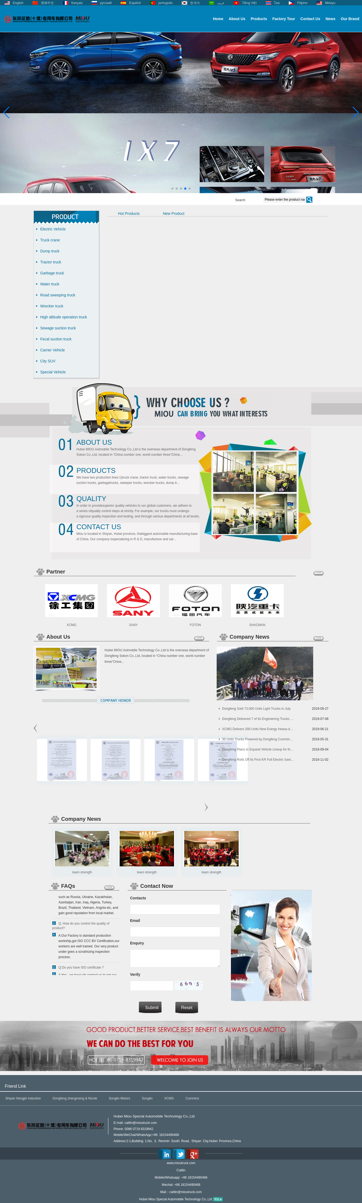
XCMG (71, 625)
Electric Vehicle (53, 229)
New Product (173, 213)
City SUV (48, 361)
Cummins (192, 1098)
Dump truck (50, 251)
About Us (237, 19)
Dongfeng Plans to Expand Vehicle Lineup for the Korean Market (258, 749)
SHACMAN (257, 625)
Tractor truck (50, 262)
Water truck (49, 284)
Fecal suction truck (56, 339)
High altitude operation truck (63, 317)
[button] (172, 188)
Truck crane (50, 240)
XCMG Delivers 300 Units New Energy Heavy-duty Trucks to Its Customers (258, 729)
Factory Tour (283, 19)
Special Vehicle (53, 372)
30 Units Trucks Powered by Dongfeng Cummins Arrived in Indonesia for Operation (258, 739)
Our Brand (350, 19)
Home (218, 19)
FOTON (195, 625)
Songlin (147, 1098)
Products (259, 19)
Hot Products (129, 213)
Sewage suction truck (58, 328)
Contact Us (310, 19)
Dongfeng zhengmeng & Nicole (75, 1098)
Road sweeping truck (57, 295)
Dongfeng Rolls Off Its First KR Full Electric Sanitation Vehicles (258, 759)
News (330, 19)
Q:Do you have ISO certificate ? (81, 968)
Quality (91, 499)
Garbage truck (52, 273)
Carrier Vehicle (52, 350)
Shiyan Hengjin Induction (23, 1098)
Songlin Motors (119, 1098)
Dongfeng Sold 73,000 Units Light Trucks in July (256, 709)
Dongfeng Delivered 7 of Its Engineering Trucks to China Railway (258, 719)
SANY (133, 625)
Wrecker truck (51, 306)
